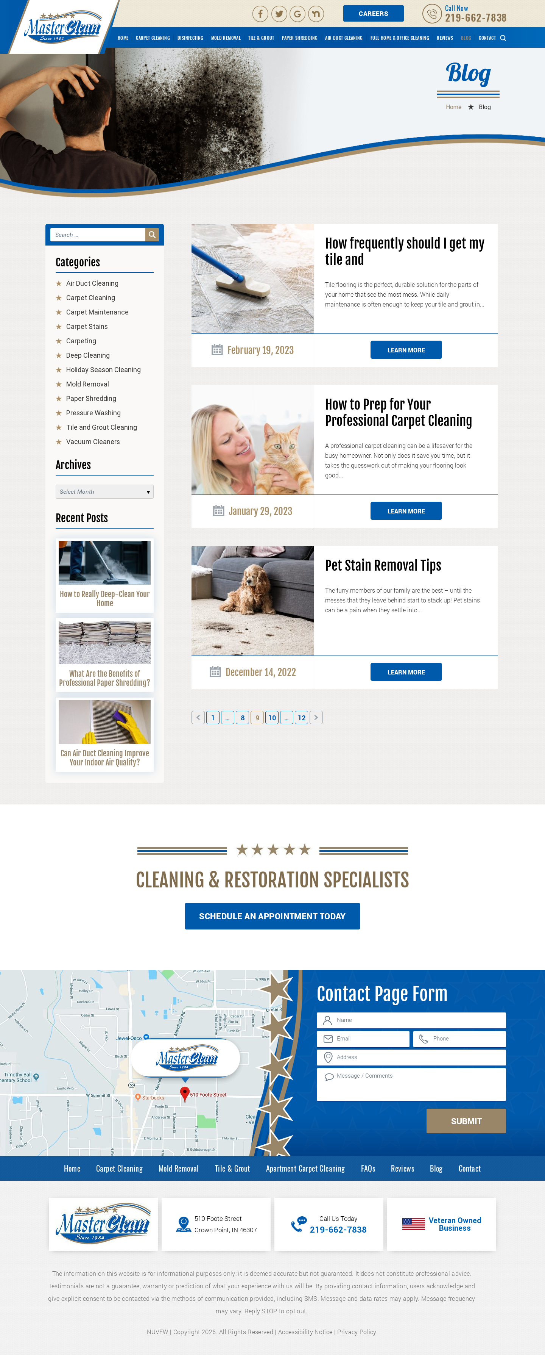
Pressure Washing (93, 412)
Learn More (406, 350)
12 (301, 718)
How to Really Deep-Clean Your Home (105, 599)
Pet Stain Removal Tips (383, 566)
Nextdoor (316, 14)
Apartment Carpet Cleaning (305, 1168)
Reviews (445, 37)
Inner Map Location (186, 1060)
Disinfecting (191, 37)
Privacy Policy (356, 1332)
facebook (260, 14)
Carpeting (81, 340)
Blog (466, 37)
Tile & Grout (261, 37)
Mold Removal (226, 37)
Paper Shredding (300, 37)
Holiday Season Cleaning (103, 369)
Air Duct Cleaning (344, 37)
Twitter (279, 14)
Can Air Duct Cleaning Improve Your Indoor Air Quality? (105, 758)
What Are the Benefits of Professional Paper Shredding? (104, 678)
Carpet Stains (87, 326)
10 (272, 718)
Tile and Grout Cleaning (101, 427)
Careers (373, 13)
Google (298, 14)
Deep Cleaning (88, 355)
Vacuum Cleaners (93, 441)
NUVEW (157, 1332)
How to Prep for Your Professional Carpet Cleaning (398, 413)
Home (123, 37)
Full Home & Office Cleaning (400, 37)
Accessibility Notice (305, 1332)
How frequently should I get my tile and (404, 252)
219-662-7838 (476, 17)
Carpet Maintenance (97, 312)
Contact (487, 37)
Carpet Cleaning (153, 37)
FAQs (368, 1168)
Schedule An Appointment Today (272, 916)
